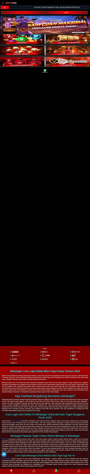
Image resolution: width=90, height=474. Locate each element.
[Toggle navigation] (2, 3)
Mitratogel (5, 439)
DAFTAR (22, 12)
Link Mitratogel (6, 458)
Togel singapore (15, 421)
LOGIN (66, 12)
